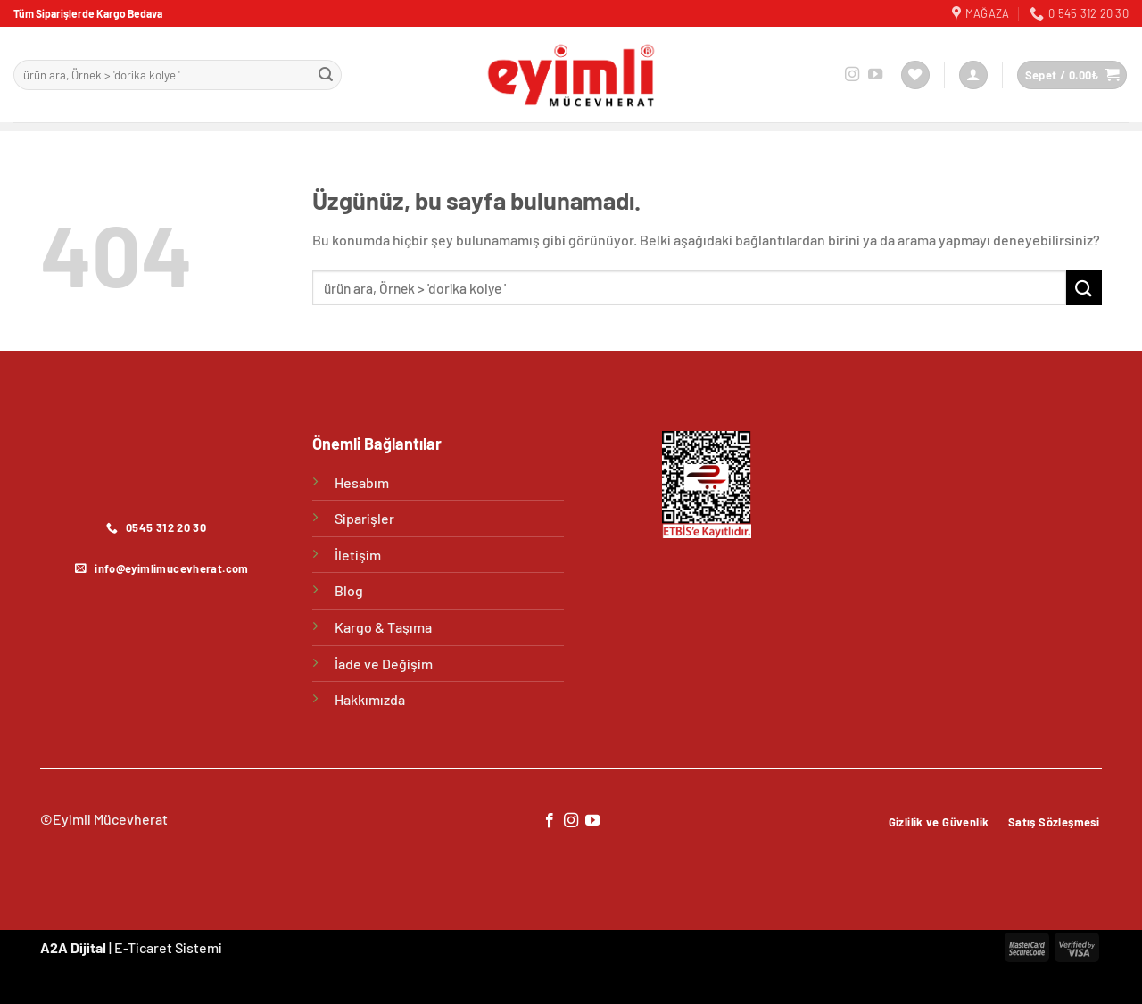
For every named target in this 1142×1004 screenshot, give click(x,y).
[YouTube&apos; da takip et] (875, 75)
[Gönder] (325, 75)
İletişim (358, 554)
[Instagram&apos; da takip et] (852, 75)
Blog (349, 590)
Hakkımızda (370, 699)
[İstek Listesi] (915, 75)
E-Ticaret (143, 947)
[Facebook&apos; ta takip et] (549, 821)
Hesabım (362, 482)
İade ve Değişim (384, 663)
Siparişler (364, 518)
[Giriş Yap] (973, 75)
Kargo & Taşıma (383, 626)
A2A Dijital (73, 947)
